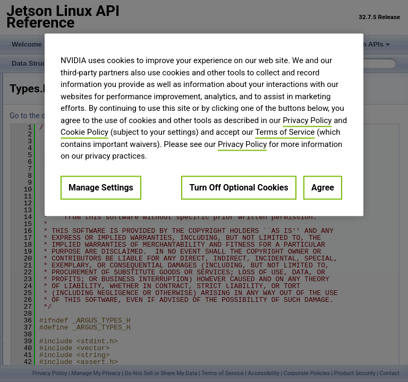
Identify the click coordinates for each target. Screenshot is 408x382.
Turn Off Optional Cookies (238, 188)
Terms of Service (284, 132)
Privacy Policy (307, 120)
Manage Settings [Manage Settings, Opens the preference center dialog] (101, 188)
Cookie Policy (84, 132)
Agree (322, 188)
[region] (204, 124)
